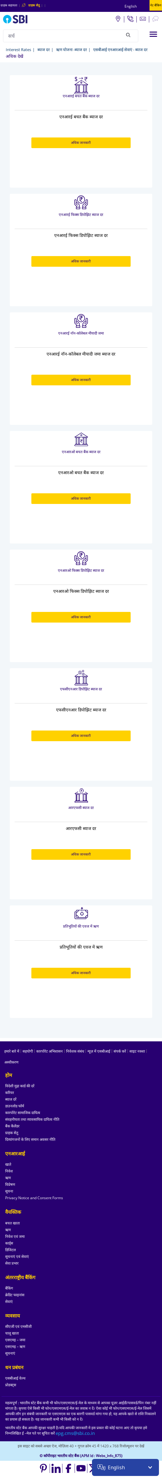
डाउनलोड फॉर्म (14, 1106)
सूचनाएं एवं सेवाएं (17, 1256)
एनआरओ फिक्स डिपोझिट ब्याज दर (81, 570)
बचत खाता (12, 1223)
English (131, 6)
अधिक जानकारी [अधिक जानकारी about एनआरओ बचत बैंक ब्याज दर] (81, 498)
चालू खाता (12, 1333)
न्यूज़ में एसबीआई (98, 1051)
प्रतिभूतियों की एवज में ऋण (81, 926)
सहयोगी (28, 1051)
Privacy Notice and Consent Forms (34, 1197)
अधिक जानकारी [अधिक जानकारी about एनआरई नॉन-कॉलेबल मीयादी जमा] (81, 379)
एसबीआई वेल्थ (15, 1378)
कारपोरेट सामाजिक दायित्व (22, 1112)
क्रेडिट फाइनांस (14, 1294)
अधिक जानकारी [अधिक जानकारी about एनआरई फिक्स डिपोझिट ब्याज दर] (81, 261)
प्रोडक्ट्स (10, 1384)
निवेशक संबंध (75, 1051)
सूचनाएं (10, 1353)
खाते (8, 1164)
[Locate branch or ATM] (118, 18)
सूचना (9, 1191)
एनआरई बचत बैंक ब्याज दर (81, 96)
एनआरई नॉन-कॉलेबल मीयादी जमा (81, 333)
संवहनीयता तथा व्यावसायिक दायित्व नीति (32, 1119)
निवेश (9, 1171)
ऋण (8, 1177)
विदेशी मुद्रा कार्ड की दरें (19, 1085)
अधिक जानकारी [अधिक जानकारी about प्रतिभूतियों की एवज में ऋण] (81, 972)
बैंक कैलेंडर (12, 1126)
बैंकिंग (9, 1288)
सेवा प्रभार (12, 1263)
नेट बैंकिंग (155, 5)
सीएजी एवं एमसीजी (18, 1326)
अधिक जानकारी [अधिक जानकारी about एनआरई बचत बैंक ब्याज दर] (81, 142)
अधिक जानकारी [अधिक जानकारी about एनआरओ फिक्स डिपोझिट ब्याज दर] (81, 617)
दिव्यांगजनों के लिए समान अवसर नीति (30, 1139)
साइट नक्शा (137, 1051)
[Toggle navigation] (153, 34)
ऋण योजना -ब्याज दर (71, 49)
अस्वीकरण (11, 1062)
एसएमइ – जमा (15, 1339)
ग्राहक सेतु (11, 1132)
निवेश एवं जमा (15, 1236)
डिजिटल (10, 1249)
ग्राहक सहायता (9, 5)
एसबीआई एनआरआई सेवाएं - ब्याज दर (120, 49)
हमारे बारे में (11, 1051)
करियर (9, 1092)
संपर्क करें (120, 1051)
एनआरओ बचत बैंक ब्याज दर (81, 451)
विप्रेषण (10, 1184)
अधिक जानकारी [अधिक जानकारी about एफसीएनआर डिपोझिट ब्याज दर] (81, 735)
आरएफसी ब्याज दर (81, 807)
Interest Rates (18, 49)
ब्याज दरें (10, 1099)
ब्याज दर (43, 49)
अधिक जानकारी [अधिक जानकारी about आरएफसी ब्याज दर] (81, 854)
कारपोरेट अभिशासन (49, 1051)
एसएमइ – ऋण (15, 1346)
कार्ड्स (9, 1243)
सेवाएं (9, 1301)
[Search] (128, 35)
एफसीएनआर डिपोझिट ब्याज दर (81, 689)
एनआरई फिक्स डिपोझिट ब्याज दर (81, 214)
